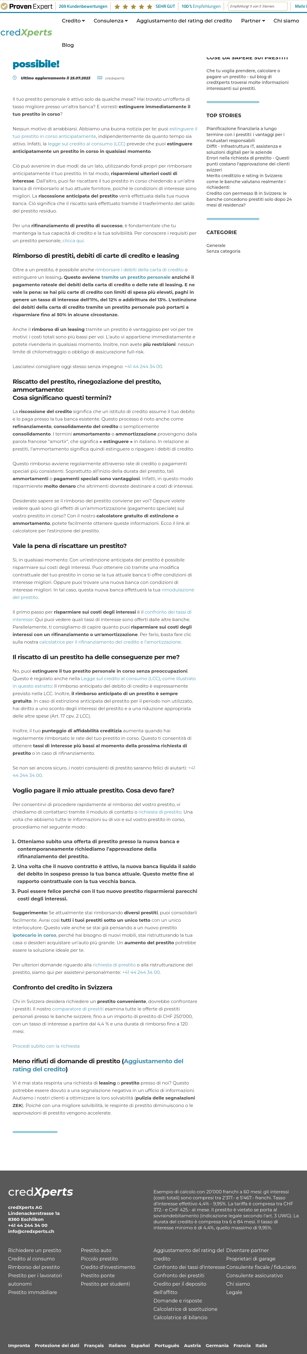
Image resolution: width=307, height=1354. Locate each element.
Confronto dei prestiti (179, 1275)
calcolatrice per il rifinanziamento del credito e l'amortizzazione (110, 642)
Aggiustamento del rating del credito (184, 25)
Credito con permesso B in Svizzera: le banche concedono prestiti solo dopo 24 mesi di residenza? (249, 199)
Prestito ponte (98, 1275)
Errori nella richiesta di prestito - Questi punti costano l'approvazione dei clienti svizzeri (248, 163)
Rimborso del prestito (34, 1267)
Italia (261, 1345)
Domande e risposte (178, 1301)
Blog (68, 49)
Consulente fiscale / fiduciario (261, 1267)
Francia (242, 1345)
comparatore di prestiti (78, 1009)
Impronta (19, 1345)
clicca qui (73, 240)
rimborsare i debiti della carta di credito (139, 269)
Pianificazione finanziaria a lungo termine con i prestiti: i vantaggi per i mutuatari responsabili (246, 134)
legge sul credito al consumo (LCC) (86, 144)
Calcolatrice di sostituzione (185, 1309)
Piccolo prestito (99, 1259)
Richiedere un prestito (34, 1250)
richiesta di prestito (160, 812)
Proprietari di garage (251, 1259)
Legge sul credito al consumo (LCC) (120, 678)
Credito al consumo (31, 1259)
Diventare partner (247, 1250)
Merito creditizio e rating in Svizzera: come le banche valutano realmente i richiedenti (246, 181)
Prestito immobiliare (32, 1292)
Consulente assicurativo (254, 1275)
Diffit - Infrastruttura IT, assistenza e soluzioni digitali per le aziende (244, 149)
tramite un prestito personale (135, 277)
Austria (192, 1345)
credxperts (114, 78)
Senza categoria (223, 251)
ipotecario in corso (34, 935)
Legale (234, 1292)
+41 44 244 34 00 (143, 366)
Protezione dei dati (57, 1345)
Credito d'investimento (108, 1267)
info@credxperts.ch (31, 1231)
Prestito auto (96, 1250)
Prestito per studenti (105, 1284)
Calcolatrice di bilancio (180, 1317)
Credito (71, 25)
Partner (251, 25)
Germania (217, 1345)
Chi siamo (286, 25)
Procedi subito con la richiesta (46, 1046)
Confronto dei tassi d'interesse (189, 1267)
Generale (216, 245)
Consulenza (109, 25)
